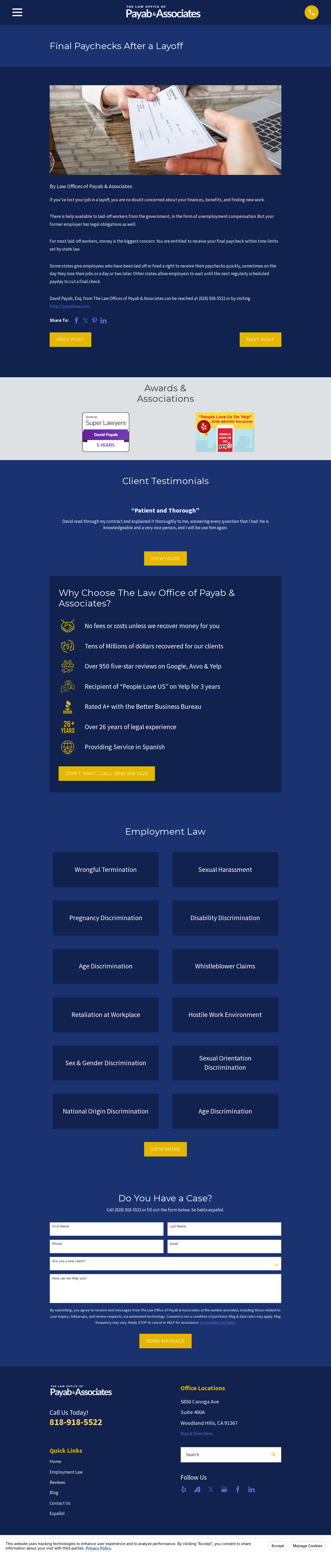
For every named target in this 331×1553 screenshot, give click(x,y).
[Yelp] (184, 1489)
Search (192, 1455)
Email (174, 1243)
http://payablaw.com (69, 306)
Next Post (261, 339)
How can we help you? (69, 1278)
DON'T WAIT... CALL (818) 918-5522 (106, 773)
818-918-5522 (76, 1421)
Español (57, 1513)
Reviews (57, 1482)
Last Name (178, 1226)
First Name (60, 1226)
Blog (54, 1492)
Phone (57, 1243)
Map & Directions (197, 1433)
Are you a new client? (69, 1261)
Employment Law (66, 1472)
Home (55, 1461)
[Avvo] (197, 1489)
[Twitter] (211, 1489)
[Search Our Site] (274, 1454)
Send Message (165, 1341)
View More (165, 558)
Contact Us (60, 1503)
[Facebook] (238, 1489)
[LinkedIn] (251, 1489)
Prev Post (70, 339)
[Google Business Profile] (224, 1489)
